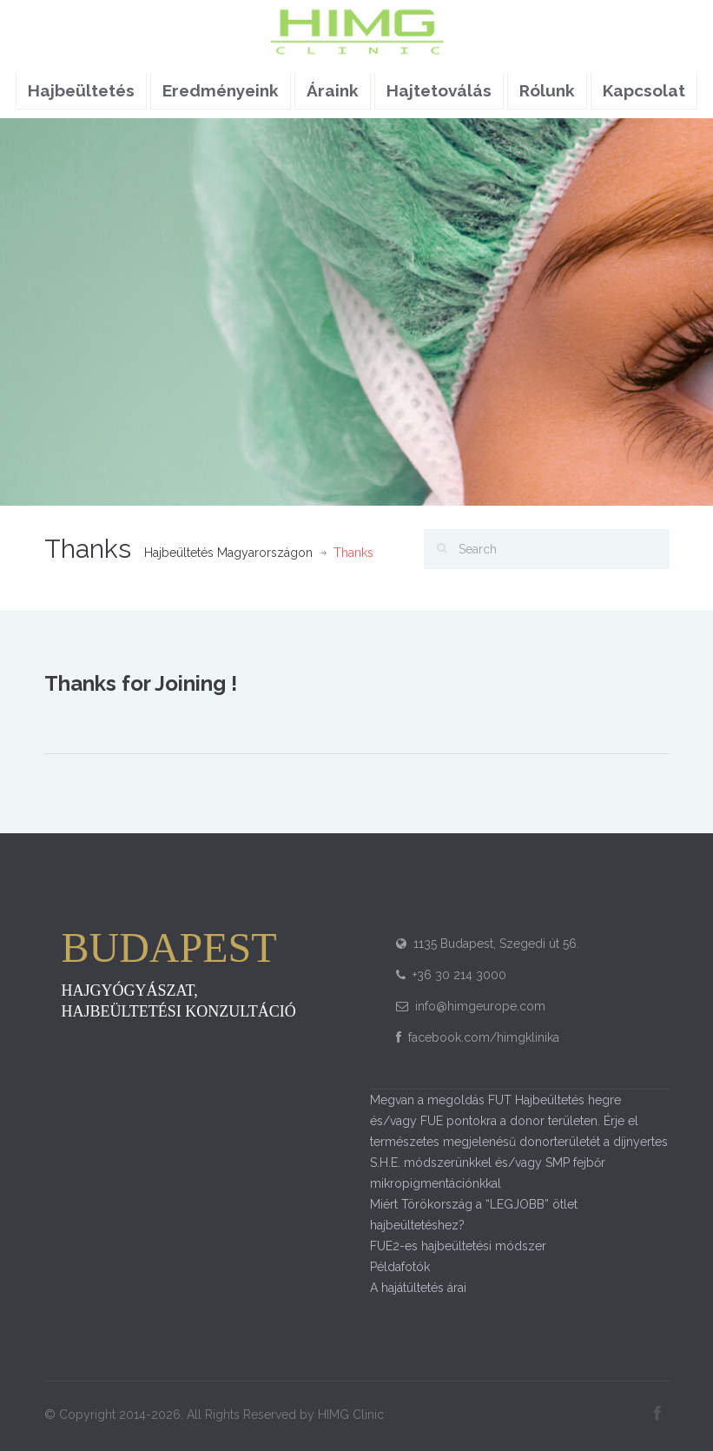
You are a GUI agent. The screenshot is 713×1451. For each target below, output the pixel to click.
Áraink (333, 90)
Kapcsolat (644, 90)
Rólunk (547, 90)
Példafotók (400, 1267)
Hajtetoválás (439, 90)
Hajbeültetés (81, 90)
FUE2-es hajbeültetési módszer (458, 1246)
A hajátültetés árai (418, 1288)
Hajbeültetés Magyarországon (228, 553)
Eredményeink (220, 90)
